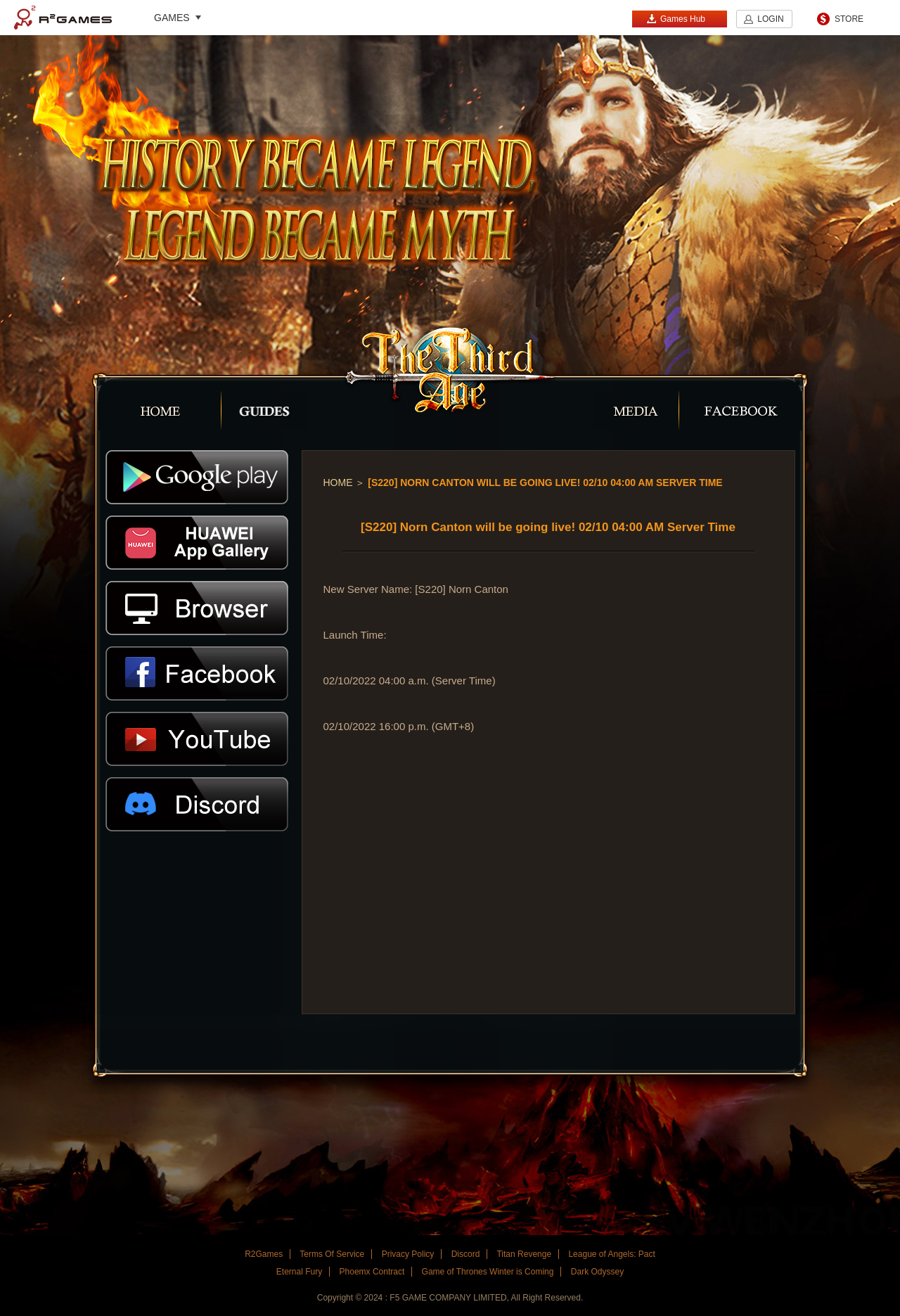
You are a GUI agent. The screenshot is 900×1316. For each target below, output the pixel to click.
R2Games (63, 17)
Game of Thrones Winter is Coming (488, 1272)
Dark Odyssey (597, 1272)
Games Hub (675, 18)
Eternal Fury (299, 1272)
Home (338, 482)
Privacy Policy (408, 1254)
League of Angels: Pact (611, 1254)
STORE (849, 19)
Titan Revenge (523, 1254)
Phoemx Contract (372, 1272)
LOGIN (770, 19)
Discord (465, 1254)
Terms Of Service (332, 1254)
